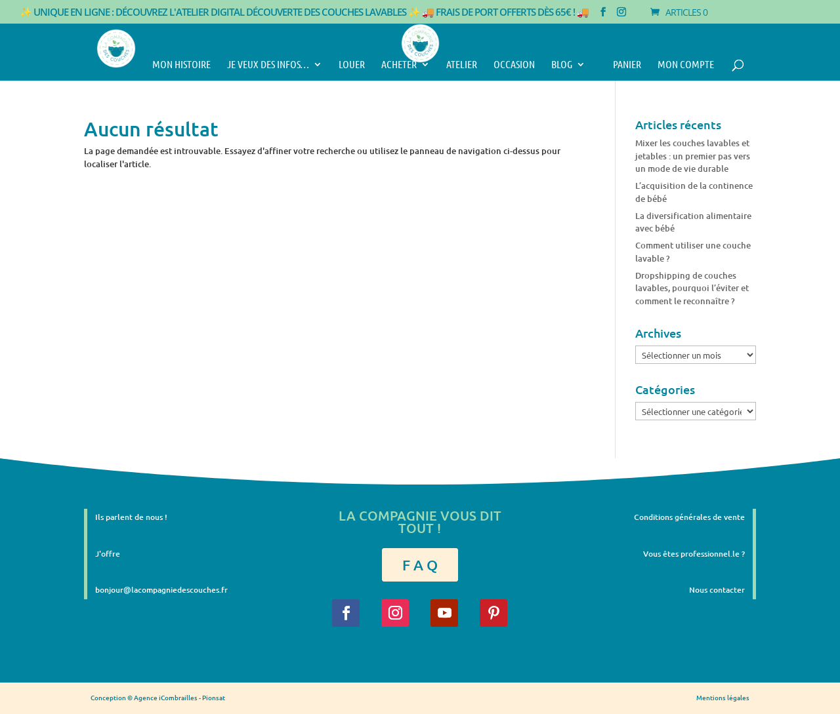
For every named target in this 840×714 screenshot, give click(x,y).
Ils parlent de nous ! (131, 517)
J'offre (107, 553)
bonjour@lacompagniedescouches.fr (161, 589)
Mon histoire (181, 65)
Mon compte (686, 65)
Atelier (461, 65)
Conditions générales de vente (689, 517)
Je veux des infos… (268, 65)
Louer (352, 65)
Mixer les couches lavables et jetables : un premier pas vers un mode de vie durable (692, 155)
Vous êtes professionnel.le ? (694, 553)
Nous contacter (717, 589)
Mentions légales (722, 697)
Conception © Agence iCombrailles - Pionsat (158, 697)
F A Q (420, 565)
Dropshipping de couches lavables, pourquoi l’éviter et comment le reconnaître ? (692, 288)
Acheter (399, 65)
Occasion (514, 65)
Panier (621, 65)
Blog (561, 65)
